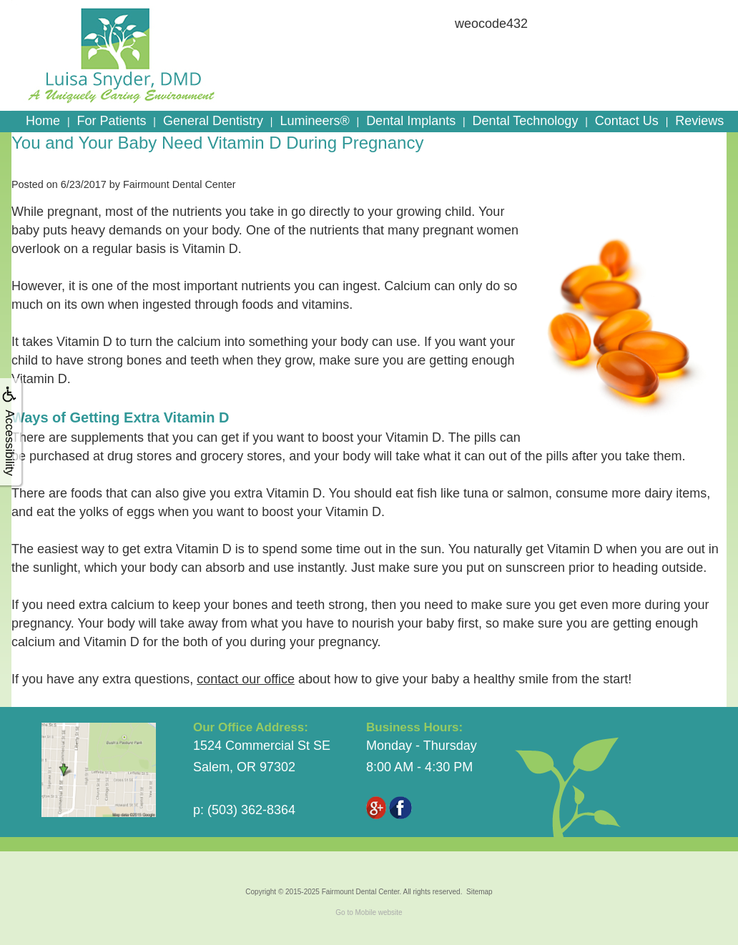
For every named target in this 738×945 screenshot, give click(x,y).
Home (43, 121)
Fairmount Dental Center (361, 892)
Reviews (699, 121)
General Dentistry (213, 121)
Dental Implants (411, 121)
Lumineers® (314, 121)
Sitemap (479, 892)
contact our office (246, 679)
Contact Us (627, 121)
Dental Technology (526, 121)
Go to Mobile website (368, 912)
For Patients (111, 121)
